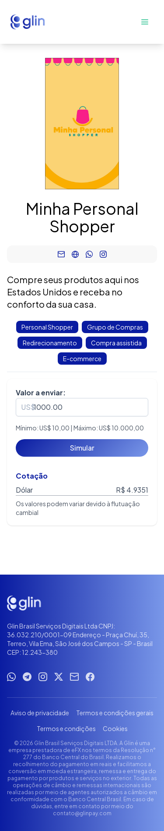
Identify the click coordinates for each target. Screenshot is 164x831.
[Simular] (82, 448)
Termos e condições (66, 728)
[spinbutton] (82, 407)
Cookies (115, 728)
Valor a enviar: (41, 392)
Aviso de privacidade (39, 713)
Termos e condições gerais (115, 713)
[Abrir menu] (145, 22)
